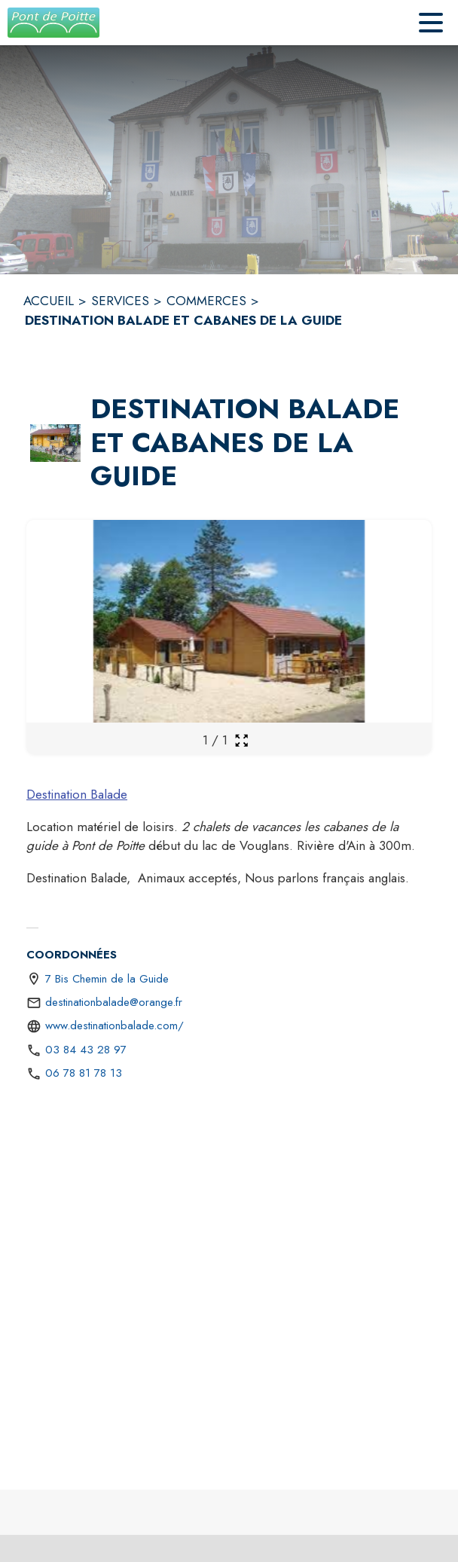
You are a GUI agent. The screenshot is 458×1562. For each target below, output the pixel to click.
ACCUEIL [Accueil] (48, 301)
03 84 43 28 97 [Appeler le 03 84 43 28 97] (86, 1049)
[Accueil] (53, 23)
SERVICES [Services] (120, 301)
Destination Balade (76, 794)
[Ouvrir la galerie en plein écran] (241, 740)
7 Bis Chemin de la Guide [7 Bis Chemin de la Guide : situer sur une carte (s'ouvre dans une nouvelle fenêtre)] (107, 979)
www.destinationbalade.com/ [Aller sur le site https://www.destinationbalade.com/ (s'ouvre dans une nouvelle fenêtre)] (114, 1025)
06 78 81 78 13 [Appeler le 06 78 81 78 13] (83, 1073)
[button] (55, 443)
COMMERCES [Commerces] (206, 301)
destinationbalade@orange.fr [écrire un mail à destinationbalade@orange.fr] (113, 1002)
